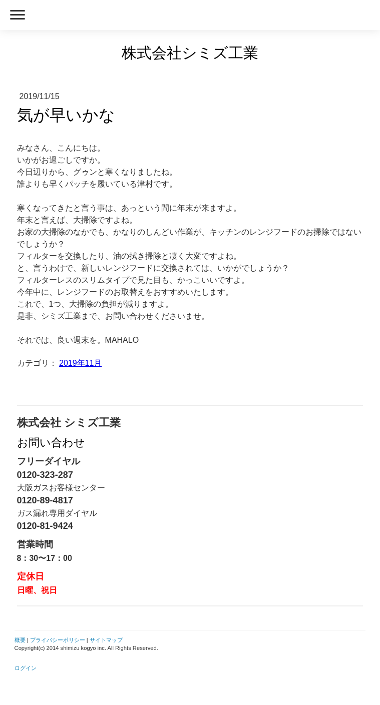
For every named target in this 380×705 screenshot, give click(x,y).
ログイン (26, 668)
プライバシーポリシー (57, 640)
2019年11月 (80, 363)
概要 (20, 640)
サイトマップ (106, 640)
